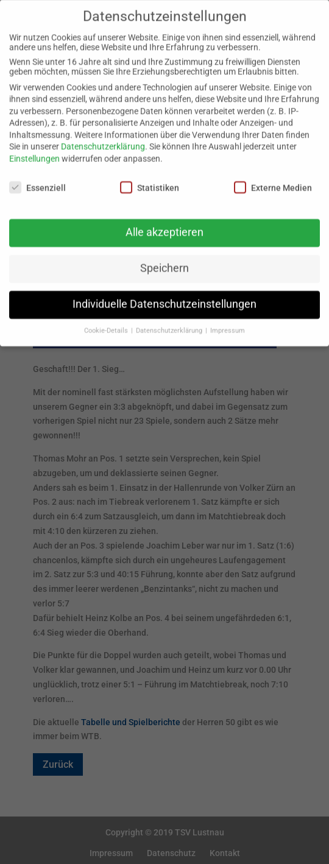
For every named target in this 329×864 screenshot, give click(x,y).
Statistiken (149, 179)
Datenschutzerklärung (103, 139)
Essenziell (37, 179)
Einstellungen (34, 150)
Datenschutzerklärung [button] (170, 322)
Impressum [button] (227, 322)
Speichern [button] (164, 260)
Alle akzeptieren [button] (164, 224)
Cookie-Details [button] (107, 322)
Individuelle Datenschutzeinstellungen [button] (164, 296)
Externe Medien (273, 179)
